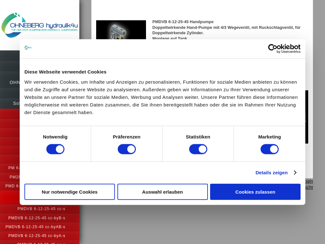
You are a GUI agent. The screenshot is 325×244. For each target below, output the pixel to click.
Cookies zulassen (255, 191)
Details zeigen (271, 172)
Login (307, 181)
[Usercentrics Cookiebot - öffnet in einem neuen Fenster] (273, 49)
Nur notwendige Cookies (70, 191)
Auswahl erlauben (162, 191)
